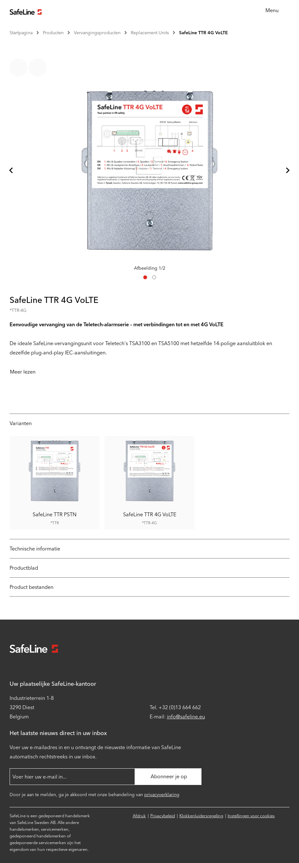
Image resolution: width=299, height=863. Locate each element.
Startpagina (21, 33)
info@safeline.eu (186, 717)
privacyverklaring (161, 794)
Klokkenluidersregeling (201, 815)
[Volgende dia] (287, 170)
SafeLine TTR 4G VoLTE (203, 33)
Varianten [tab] (21, 423)
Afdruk (139, 815)
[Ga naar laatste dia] (11, 170)
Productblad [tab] (24, 568)
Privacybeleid (162, 815)
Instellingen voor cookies (251, 815)
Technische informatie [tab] (35, 549)
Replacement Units (150, 33)
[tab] (145, 277)
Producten (53, 33)
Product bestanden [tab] (31, 587)
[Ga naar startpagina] (26, 11)
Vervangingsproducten (97, 33)
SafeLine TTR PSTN (54, 514)
